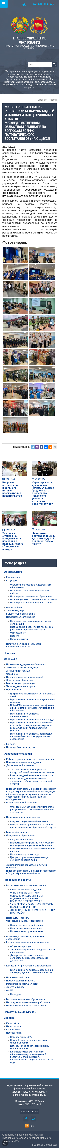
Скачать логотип (29, 1111)
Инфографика (13, 1026)
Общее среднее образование (21, 802)
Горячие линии (14, 689)
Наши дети (15, 994)
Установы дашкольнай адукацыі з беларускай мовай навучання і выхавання (32, 771)
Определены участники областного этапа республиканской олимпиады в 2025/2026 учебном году (32, 809)
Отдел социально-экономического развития (33, 599)
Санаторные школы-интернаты (26, 928)
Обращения (12, 674)
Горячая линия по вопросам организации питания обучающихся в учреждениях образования (31, 736)
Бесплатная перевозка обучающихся (25, 999)
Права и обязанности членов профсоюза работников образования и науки (31, 628)
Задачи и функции (15, 610)
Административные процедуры (22, 667)
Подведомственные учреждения (23, 762)
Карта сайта (12, 1023)
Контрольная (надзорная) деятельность (27, 942)
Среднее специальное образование (29, 821)
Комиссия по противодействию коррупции (28, 965)
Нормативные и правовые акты (26, 931)
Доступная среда (15, 987)
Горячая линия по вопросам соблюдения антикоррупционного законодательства (31, 971)
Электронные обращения (19, 680)
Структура (11, 580)
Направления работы (17, 879)
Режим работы (14, 607)
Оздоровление (18, 632)
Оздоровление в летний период (26, 925)
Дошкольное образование (20, 765)
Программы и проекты (17, 918)
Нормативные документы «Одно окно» (26, 664)
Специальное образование (20, 835)
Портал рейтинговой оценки (21, 747)
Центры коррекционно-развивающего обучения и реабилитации (30, 858)
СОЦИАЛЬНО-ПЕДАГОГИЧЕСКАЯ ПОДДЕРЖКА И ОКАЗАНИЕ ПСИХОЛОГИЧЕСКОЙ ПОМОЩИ (27, 899)
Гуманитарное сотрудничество (22, 984)
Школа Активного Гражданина (26, 889)
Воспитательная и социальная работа (26, 885)
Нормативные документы (20, 1011)
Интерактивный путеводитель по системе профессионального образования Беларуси (33, 825)
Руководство (13, 577)
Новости (52, 100)
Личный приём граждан (18, 671)
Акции (9, 990)
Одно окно (10, 659)
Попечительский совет (18, 977)
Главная (42, 100)
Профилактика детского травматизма (26, 1005)
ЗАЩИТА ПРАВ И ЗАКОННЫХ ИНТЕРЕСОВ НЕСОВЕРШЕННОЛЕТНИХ (31, 905)
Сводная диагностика (21, 839)
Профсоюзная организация (20, 617)
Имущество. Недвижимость (20, 980)
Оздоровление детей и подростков (24, 921)
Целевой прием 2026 (21, 1037)
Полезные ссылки (19, 639)
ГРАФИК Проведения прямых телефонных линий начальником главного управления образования (32, 708)
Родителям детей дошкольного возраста (31, 775)
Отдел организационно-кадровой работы (31, 602)
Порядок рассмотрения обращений (24, 677)
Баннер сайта (13, 1029)
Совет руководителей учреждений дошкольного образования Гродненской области (31, 781)
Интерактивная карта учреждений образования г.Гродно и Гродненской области (31, 872)
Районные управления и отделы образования (30, 759)
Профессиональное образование (23, 817)
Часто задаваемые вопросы (21, 686)
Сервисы (9, 1017)
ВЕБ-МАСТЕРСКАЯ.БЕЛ (44, 1144)
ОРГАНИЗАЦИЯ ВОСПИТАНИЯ (25, 892)
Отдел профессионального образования (31, 596)
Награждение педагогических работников (28, 1002)
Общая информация (20, 946)
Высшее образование (17, 832)
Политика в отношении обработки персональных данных (24, 645)
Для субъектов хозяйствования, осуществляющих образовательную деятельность (29, 958)
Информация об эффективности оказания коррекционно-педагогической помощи (32, 844)
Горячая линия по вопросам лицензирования (24, 715)
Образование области (18, 753)
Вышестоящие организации (20, 614)
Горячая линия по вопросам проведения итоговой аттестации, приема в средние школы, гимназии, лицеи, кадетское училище (31, 726)
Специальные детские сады (24, 854)
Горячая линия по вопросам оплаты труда (32, 719)
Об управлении (13, 571)
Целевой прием (14, 1032)
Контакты (11, 744)
